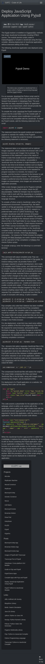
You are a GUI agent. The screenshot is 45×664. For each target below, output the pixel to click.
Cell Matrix (8, 505)
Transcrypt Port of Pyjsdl (13, 559)
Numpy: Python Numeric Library (15, 619)
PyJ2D (7, 525)
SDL (34, 33)
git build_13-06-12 (24, 209)
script (9, 90)
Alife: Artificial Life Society (13, 599)
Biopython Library (10, 603)
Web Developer (16, 237)
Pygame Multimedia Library (14, 630)
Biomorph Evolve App (12, 551)
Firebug (4, 237)
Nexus (7, 501)
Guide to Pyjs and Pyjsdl (13, 569)
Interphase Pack (26, 101)
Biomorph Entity (10, 493)
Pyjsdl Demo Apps (11, 573)
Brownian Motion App (12, 547)
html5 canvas (29, 24)
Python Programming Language (15, 638)
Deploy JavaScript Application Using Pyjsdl (21, 13)
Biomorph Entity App (11, 543)
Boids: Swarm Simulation (13, 607)
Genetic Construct (11, 497)
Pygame (29, 33)
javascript (6, 27)
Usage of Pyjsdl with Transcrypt (15, 555)
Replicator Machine (11, 480)
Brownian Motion (10, 513)
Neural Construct (10, 484)
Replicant (8, 488)
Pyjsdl (7, 33)
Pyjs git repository (16, 207)
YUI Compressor (8, 360)
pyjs (20, 27)
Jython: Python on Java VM (14, 615)
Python (4, 40)
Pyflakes (33, 240)
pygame (14, 27)
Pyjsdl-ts (7, 533)
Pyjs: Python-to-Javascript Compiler (16, 634)
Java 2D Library (10, 611)
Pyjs (40, 40)
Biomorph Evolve (10, 509)
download (17, 96)
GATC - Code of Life (12, 3)
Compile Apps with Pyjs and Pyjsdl (16, 577)
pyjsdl (25, 27)
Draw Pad (8, 517)
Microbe (7, 476)
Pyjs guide (36, 259)
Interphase (8, 521)
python (30, 27)
